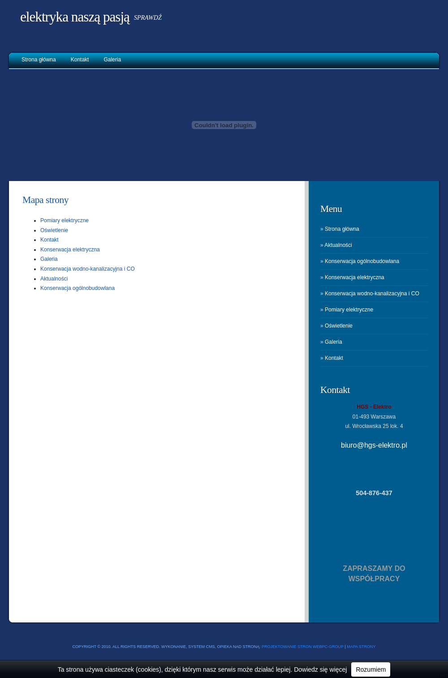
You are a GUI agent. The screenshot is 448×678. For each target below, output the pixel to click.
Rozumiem (371, 669)
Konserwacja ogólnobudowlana (77, 288)
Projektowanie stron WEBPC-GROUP (303, 646)
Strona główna (39, 59)
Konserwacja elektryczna (70, 249)
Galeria (112, 59)
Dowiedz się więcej (320, 669)
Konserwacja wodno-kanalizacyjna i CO (87, 269)
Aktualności (54, 279)
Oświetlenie (54, 230)
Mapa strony (45, 199)
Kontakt (80, 59)
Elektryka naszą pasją (74, 17)
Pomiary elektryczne (64, 220)
